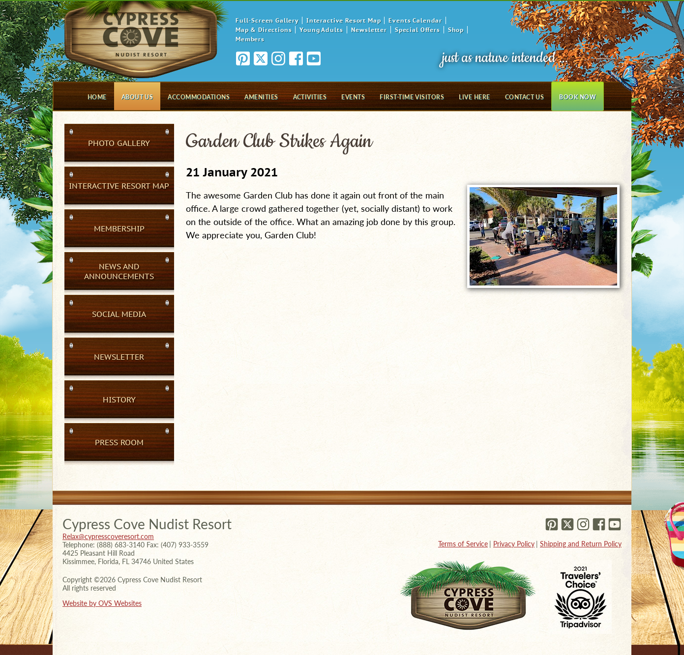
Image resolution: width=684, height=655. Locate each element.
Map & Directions (264, 29)
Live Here (474, 97)
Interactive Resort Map (343, 20)
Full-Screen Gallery (267, 20)
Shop (456, 29)
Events (353, 97)
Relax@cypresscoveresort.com (108, 536)
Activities (310, 97)
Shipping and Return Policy (581, 544)
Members (250, 39)
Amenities (261, 97)
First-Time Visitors (412, 97)
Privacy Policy (514, 544)
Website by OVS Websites (102, 603)
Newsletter (369, 29)
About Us (137, 97)
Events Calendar (415, 20)
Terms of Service (463, 544)
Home (97, 97)
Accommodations (199, 97)
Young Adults (321, 29)
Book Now (577, 97)
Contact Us (524, 97)
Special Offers (417, 29)
